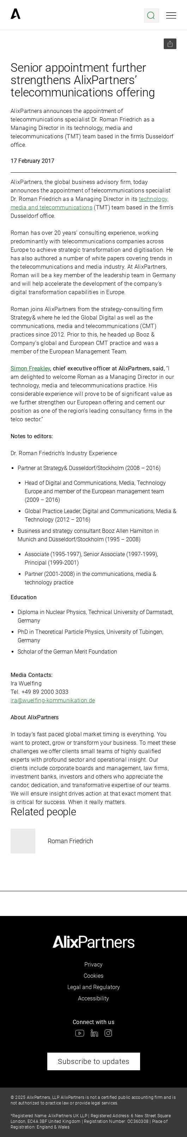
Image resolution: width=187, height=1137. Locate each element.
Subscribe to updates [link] (93, 1061)
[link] (15, 15)
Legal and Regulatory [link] (93, 987)
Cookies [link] (93, 975)
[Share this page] (170, 44)
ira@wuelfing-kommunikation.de (53, 700)
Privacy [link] (93, 964)
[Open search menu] (151, 15)
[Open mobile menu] (171, 15)
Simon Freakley (30, 368)
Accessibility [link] (93, 998)
